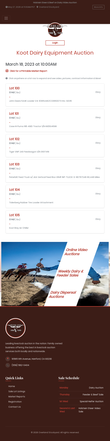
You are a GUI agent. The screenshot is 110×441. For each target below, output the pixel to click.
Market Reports (16, 396)
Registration (15, 401)
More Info (98, 7)
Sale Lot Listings (16, 391)
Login (55, 42)
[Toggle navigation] (6, 18)
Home (11, 386)
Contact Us (14, 406)
